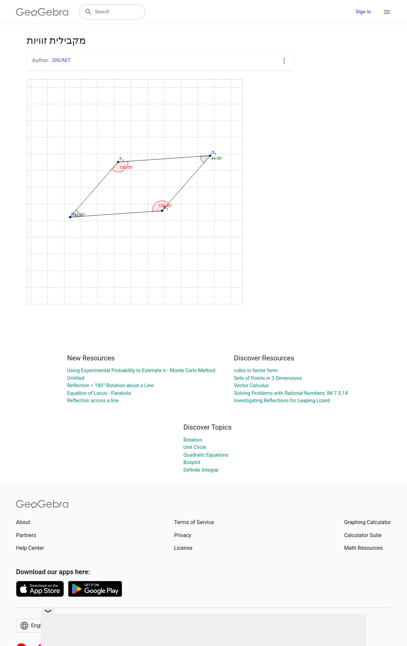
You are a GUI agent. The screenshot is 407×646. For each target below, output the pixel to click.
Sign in (363, 12)
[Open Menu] (387, 12)
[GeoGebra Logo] (42, 12)
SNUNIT (61, 60)
